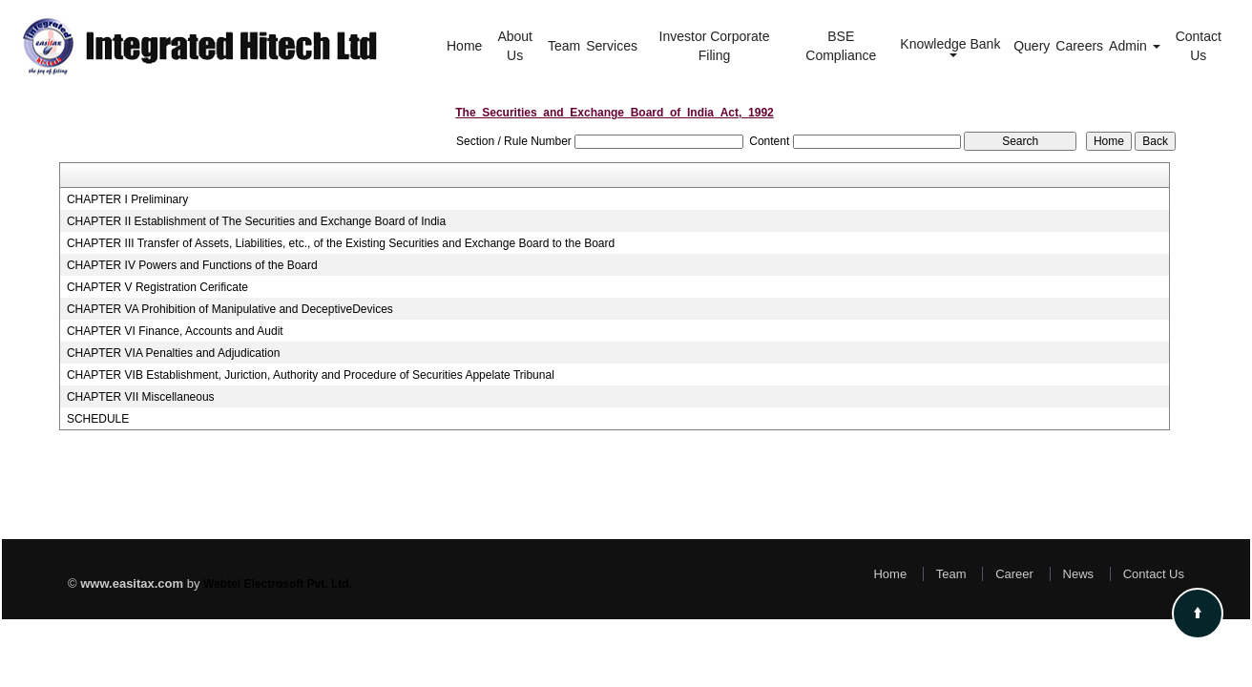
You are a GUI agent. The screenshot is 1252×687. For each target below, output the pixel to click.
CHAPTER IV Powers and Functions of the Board (192, 265)
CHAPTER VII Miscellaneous (141, 397)
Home (464, 45)
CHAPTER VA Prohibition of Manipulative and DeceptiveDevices (230, 309)
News (1079, 574)
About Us (514, 46)
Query (1031, 45)
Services (611, 45)
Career (1014, 574)
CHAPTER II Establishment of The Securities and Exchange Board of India (256, 221)
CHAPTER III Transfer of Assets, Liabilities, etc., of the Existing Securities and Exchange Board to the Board (341, 243)
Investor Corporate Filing (714, 46)
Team (564, 45)
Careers (1079, 45)
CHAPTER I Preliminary (127, 199)
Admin (1134, 45)
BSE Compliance (840, 46)
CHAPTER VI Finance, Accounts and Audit (175, 331)
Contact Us (1198, 46)
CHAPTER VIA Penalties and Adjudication (173, 353)
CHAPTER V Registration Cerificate (157, 287)
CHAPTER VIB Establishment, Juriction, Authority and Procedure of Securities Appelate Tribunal (310, 375)
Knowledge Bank (952, 46)
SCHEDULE (98, 419)
